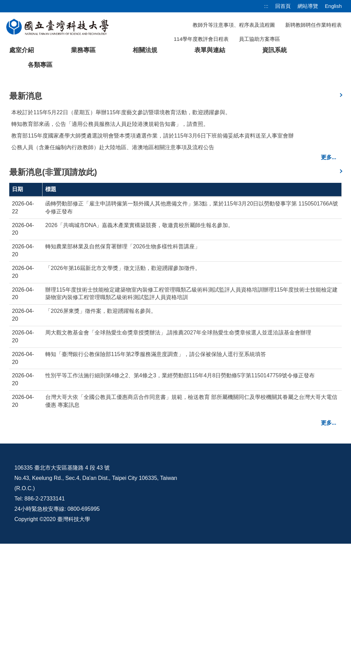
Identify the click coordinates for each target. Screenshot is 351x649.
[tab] (271, 177)
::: (266, 6)
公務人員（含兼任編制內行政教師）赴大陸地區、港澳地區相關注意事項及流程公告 (112, 253)
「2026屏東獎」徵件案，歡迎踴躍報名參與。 (100, 416)
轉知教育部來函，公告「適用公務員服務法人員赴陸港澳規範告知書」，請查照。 (110, 229)
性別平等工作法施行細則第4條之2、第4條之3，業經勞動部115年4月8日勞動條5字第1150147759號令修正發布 (180, 481)
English (333, 6)
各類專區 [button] (40, 64)
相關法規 (145, 50)
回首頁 (283, 6)
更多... (328, 263)
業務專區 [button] (83, 50)
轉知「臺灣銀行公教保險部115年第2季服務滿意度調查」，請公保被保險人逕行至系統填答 (155, 459)
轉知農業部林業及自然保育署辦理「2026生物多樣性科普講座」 (122, 352)
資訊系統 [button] (274, 50)
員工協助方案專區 (259, 39)
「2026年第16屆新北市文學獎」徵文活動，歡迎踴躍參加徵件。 (123, 373)
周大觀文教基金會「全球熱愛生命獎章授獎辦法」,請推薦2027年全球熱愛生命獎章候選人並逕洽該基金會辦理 (178, 438)
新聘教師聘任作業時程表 (313, 25)
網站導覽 (308, 6)
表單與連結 (209, 50)
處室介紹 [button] (21, 50)
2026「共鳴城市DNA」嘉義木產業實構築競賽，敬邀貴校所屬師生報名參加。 (139, 330)
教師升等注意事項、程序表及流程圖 (234, 25)
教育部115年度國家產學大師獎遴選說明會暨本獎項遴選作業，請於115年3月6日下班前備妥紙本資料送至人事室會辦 (152, 241)
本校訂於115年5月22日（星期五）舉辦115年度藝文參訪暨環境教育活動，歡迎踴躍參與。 (121, 218)
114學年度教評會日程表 (201, 39)
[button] (16, 128)
